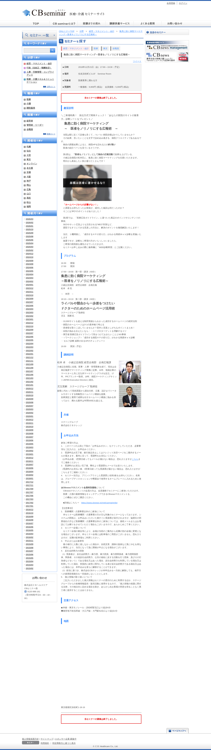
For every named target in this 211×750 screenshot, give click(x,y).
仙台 (29, 151)
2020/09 (29, 399)
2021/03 (29, 378)
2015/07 (29, 551)
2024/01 (29, 284)
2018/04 (29, 471)
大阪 (29, 176)
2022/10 (29, 326)
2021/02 (29, 381)
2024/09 (29, 260)
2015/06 (29, 554)
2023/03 (29, 312)
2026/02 (29, 222)
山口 (29, 194)
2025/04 (29, 243)
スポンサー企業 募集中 (65, 739)
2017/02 (29, 502)
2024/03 (29, 278)
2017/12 (29, 482)
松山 (29, 202)
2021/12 (29, 357)
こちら (135, 459)
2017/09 (29, 489)
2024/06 (29, 267)
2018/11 (29, 461)
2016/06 (29, 527)
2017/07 (29, 492)
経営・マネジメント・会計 (39, 63)
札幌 (29, 146)
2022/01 (29, 354)
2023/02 (29, 316)
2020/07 (29, 406)
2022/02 (29, 350)
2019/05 (29, 444)
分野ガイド (51, 87)
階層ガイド (51, 134)
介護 (29, 103)
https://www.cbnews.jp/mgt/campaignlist (99, 502)
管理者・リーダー (35, 125)
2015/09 (29, 544)
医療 (29, 99)
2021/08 (29, 368)
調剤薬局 (31, 108)
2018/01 (29, 478)
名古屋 (30, 168)
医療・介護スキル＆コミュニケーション (40, 80)
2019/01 (29, 454)
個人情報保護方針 (30, 739)
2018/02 (29, 475)
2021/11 (29, 361)
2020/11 (29, 392)
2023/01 (29, 319)
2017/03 (29, 499)
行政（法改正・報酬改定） (39, 68)
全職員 (30, 129)
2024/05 (29, 271)
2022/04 (29, 343)
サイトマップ (47, 739)
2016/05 (29, 530)
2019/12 (29, 419)
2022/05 (29, 340)
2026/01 (29, 226)
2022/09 (29, 329)
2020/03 (29, 409)
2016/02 (29, 537)
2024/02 (29, 281)
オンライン (32, 163)
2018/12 (29, 457)
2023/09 (29, 298)
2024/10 (29, 257)
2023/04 (29, 309)
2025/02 (29, 250)
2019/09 (29, 430)
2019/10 (29, 426)
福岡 (29, 206)
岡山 (29, 185)
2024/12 (29, 253)
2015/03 (29, 565)
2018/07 (29, 464)
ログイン (183, 3)
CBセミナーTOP (66, 31)
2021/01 (29, 385)
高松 (29, 198)
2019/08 (29, 433)
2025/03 (29, 247)
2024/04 (29, 274)
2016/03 (29, 534)
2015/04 (29, 561)
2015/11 (29, 540)
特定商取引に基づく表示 (64, 743)
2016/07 (29, 523)
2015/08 (29, 547)
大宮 (29, 155)
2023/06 (29, 305)
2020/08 (29, 402)
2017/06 (29, 495)
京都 (29, 172)
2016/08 (29, 520)
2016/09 (29, 516)
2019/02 (29, 450)
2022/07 (29, 333)
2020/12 (29, 388)
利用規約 (45, 743)
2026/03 (29, 219)
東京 (29, 159)
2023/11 (29, 292)
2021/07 (29, 371)
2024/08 (29, 264)
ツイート (137, 61)
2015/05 (29, 558)
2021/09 (29, 364)
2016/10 (29, 513)
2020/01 (29, 416)
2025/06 (29, 240)
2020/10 (29, 395)
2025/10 (29, 229)
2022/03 (29, 347)
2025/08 (29, 236)
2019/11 (29, 423)
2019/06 (29, 440)
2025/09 (29, 233)
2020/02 (29, 413)
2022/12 (29, 323)
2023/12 (29, 288)
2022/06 (29, 336)
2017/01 (29, 506)
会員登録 (171, 3)
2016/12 (29, 509)
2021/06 (29, 374)
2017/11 (29, 485)
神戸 (29, 181)
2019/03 (29, 447)
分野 (81, 31)
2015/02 (29, 568)
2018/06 (29, 468)
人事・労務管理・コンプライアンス (40, 73)
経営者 (30, 121)
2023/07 (29, 302)
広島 (29, 189)
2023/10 (29, 295)
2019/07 (29, 437)
